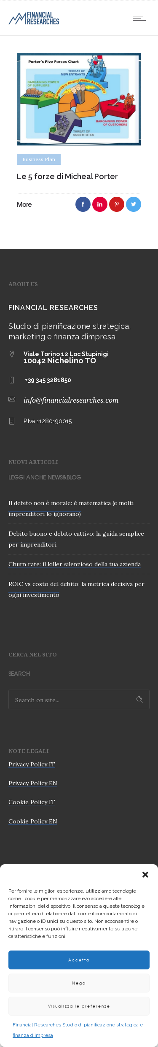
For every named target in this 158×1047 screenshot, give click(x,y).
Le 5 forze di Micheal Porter (67, 176)
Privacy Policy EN (32, 783)
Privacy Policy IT (31, 764)
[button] (145, 874)
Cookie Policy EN (32, 821)
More (24, 204)
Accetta (79, 960)
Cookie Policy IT (31, 802)
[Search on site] (79, 699)
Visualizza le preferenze (79, 1006)
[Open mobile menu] (141, 18)
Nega (79, 983)
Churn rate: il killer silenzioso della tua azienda (74, 564)
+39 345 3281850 (48, 380)
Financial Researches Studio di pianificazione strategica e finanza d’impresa (78, 1030)
